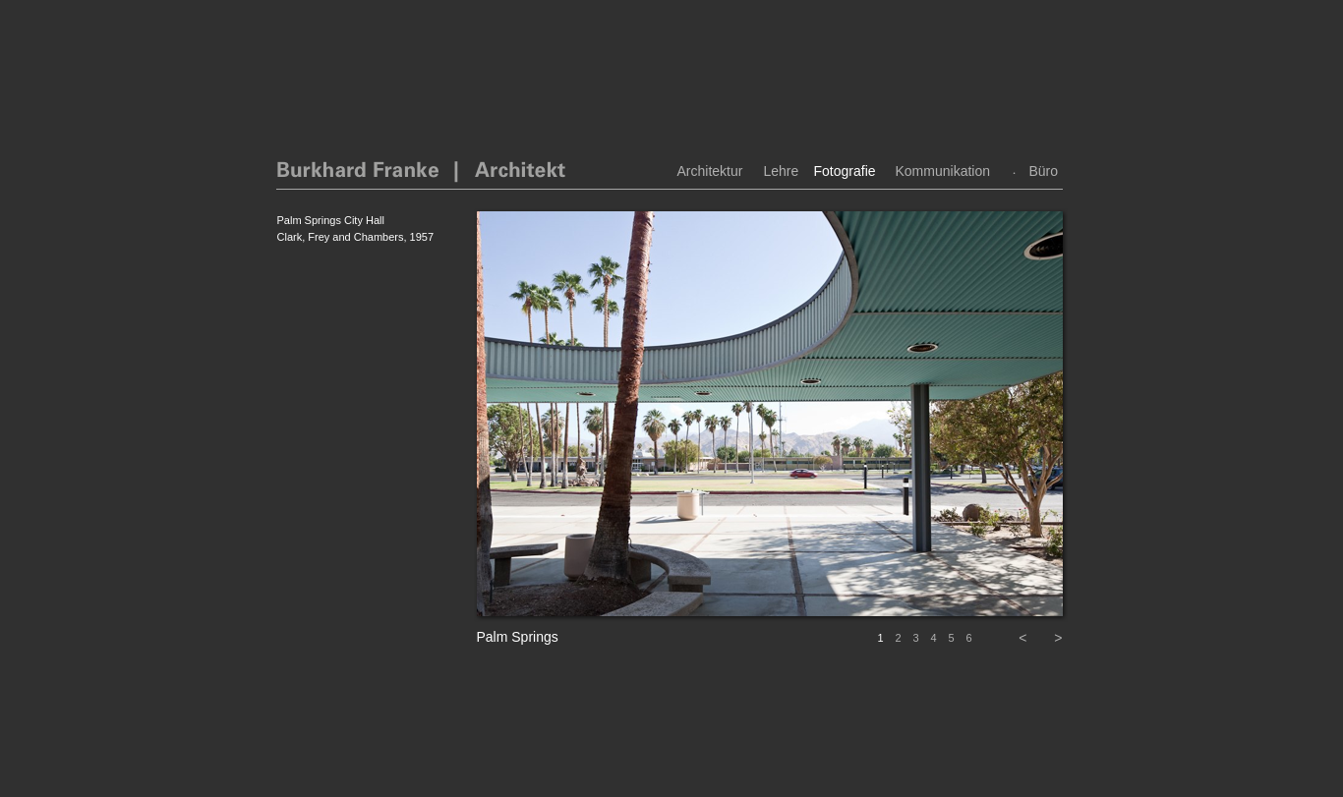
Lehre (781, 171)
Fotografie (845, 171)
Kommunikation (943, 171)
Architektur (710, 171)
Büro (1044, 171)
